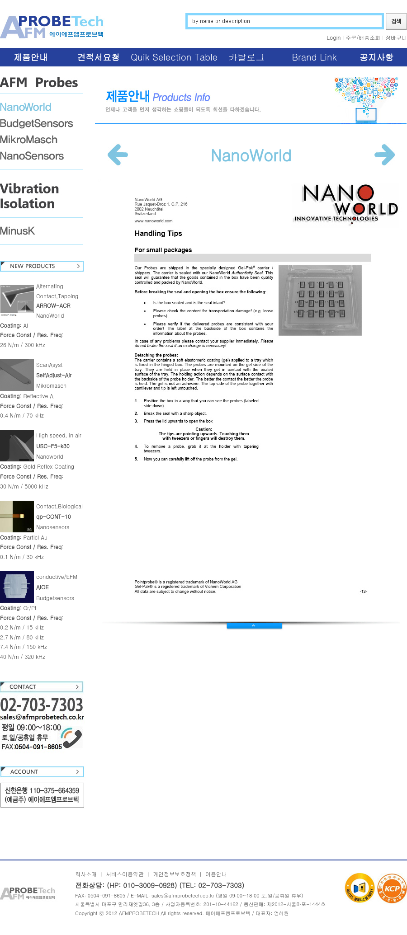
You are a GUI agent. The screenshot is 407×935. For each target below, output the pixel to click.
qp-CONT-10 (53, 516)
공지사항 (377, 57)
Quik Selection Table (174, 56)
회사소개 (86, 874)
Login (334, 37)
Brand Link (314, 56)
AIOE (42, 587)
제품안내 (31, 57)
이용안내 (216, 874)
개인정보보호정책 (174, 874)
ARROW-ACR (53, 305)
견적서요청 (98, 57)
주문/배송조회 (362, 37)
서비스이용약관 (125, 874)
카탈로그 (246, 56)
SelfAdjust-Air (53, 375)
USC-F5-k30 (53, 446)
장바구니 (396, 37)
